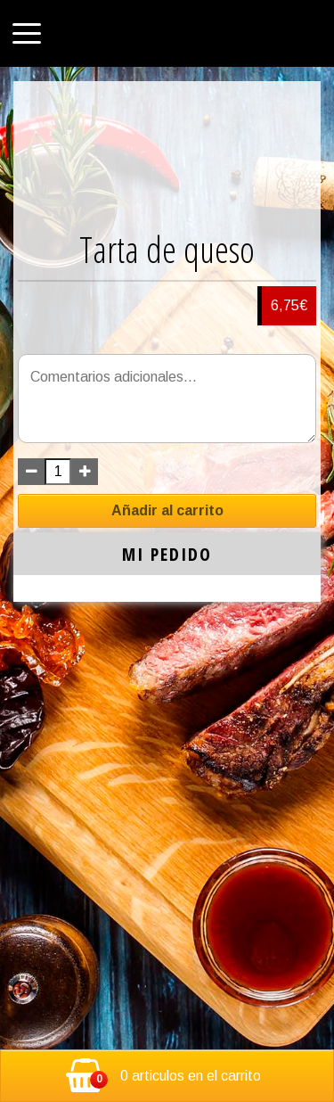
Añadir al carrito (167, 510)
